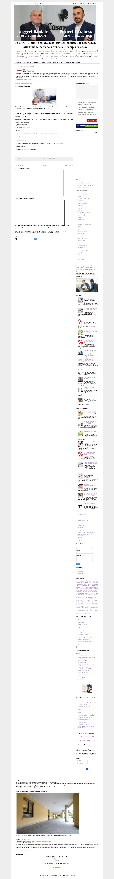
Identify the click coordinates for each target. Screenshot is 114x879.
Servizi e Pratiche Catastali (73, 56)
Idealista (80, 221)
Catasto (59, 50)
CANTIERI (80, 569)
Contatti (43, 62)
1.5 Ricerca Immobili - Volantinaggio (86, 714)
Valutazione (36, 62)
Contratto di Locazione (21, 51)
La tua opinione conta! (83, 182)
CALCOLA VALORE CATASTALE (85, 674)
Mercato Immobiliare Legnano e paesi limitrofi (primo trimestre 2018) (90, 422)
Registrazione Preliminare (83, 639)
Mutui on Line (81, 675)
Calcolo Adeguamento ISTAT (84, 668)
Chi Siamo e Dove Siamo (83, 198)
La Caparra (86, 484)
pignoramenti (53, 58)
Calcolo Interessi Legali (83, 667)
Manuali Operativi (46, 55)
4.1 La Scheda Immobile (83, 724)
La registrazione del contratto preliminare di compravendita (90, 331)
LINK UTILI (30, 55)
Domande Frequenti (34, 53)
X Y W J (92, 740)
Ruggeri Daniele (81, 243)
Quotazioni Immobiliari (83, 672)
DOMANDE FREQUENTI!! (84, 514)
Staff (24, 62)
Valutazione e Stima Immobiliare (85, 641)
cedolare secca (46, 58)
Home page (18, 62)
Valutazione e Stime (32, 58)
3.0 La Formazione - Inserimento (85, 721)
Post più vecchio (69, 165)
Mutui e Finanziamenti (69, 55)
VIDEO (83, 607)
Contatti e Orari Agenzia (83, 523)
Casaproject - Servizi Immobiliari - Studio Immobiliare (38, 70)
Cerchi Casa (56, 62)
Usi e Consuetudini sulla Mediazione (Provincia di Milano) (89, 341)
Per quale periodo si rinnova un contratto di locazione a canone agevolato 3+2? (90, 494)
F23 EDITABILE (81, 677)
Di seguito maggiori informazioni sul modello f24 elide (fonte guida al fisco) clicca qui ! (36, 133)
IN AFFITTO (80, 571)
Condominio (67, 50)
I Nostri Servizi (58, 53)
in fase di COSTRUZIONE (84, 701)
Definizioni (73, 51)
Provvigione (80, 636)
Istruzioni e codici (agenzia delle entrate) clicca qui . (28, 136)
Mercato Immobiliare (57, 55)
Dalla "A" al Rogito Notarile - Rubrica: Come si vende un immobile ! (53, 51)
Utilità (23, 58)
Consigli (75, 50)
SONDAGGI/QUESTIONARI (82, 610)
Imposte (65, 53)
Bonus (53, 50)
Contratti (94, 50)
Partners (49, 62)
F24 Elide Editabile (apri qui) (22, 140)
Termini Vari (85, 56)
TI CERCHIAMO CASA (83, 520)
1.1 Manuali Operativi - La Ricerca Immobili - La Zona (90, 412)
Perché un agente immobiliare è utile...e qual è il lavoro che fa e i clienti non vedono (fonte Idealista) (86, 267)
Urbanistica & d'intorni (83, 600)
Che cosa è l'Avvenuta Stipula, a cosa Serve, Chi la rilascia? (91, 309)
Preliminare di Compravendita (84, 637)
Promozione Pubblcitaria (83, 238)
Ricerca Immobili (81, 242)
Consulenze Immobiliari (85, 50)
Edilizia (44, 53)
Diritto (80, 51)
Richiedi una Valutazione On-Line (85, 185)
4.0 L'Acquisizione (82, 722)
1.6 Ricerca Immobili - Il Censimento (86, 715)
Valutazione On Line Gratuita (73, 62)
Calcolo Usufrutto (82, 662)
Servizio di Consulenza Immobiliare (89, 388)
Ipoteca (25, 55)
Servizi (29, 62)
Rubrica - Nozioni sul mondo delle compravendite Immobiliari (40, 56)
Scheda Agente (62, 56)
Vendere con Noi (81, 257)
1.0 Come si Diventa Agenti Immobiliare (87, 702)
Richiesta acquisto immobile (84, 183)
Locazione (37, 55)
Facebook (80, 537)
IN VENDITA (80, 573)
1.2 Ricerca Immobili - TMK (84, 706)
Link (62, 62)
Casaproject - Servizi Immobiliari (26, 66)
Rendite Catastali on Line (83, 670)
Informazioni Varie (75, 53)
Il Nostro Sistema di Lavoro (84, 530)
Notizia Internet (80, 55)
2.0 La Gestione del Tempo (84, 719)
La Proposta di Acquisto (83, 634)
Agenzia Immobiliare (82, 620)
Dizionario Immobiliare (21, 53)
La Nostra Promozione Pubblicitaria (86, 532)
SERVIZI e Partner (88, 397)
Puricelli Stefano (81, 240)
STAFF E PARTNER (82, 245)
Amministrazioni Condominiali (44, 50)
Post (79, 760)
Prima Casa (88, 55)
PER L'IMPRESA (82, 575)
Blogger (73, 875)
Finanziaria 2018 (81, 215)
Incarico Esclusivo (82, 630)
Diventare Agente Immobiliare (90, 51)
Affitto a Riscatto (19, 50)
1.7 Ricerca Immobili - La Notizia (85, 717)
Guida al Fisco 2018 (82, 655)
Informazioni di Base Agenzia (84, 224)
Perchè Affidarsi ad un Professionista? (86, 529)
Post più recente (19, 165)
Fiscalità (49, 53)
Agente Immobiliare (29, 50)
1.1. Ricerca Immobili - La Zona (85, 704)
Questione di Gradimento (83, 187)
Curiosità (31, 51)
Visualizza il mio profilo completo (23, 79)
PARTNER (86, 474)
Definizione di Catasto (83, 629)
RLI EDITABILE (81, 679)
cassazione (39, 58)
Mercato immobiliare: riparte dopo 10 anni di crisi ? (90, 298)
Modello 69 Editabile (82, 660)
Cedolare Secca (81, 622)
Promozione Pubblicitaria (89, 503)
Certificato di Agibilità (82, 624)
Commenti (80, 763)
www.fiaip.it (57, 867)
